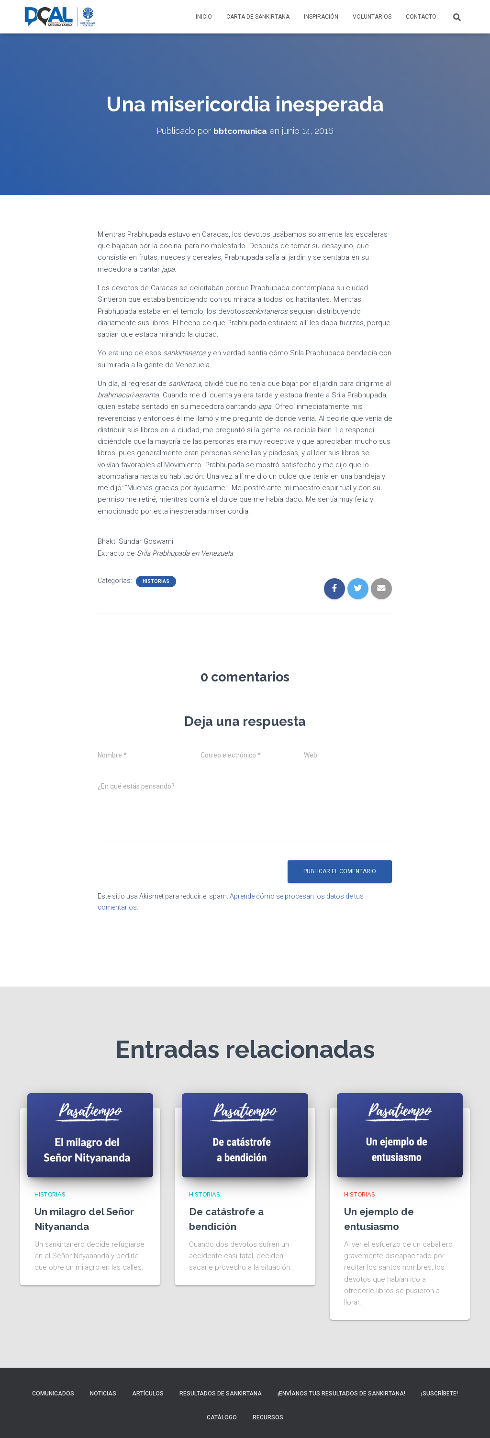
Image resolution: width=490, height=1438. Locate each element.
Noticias (103, 1393)
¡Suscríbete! (439, 1393)
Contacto (421, 16)
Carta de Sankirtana (258, 16)
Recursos (268, 1417)
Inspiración (321, 16)
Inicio (204, 16)
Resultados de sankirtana (220, 1393)
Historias (156, 581)
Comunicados (53, 1393)
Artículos (148, 1393)
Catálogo (222, 1417)
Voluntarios (372, 16)
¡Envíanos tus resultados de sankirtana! (341, 1393)
